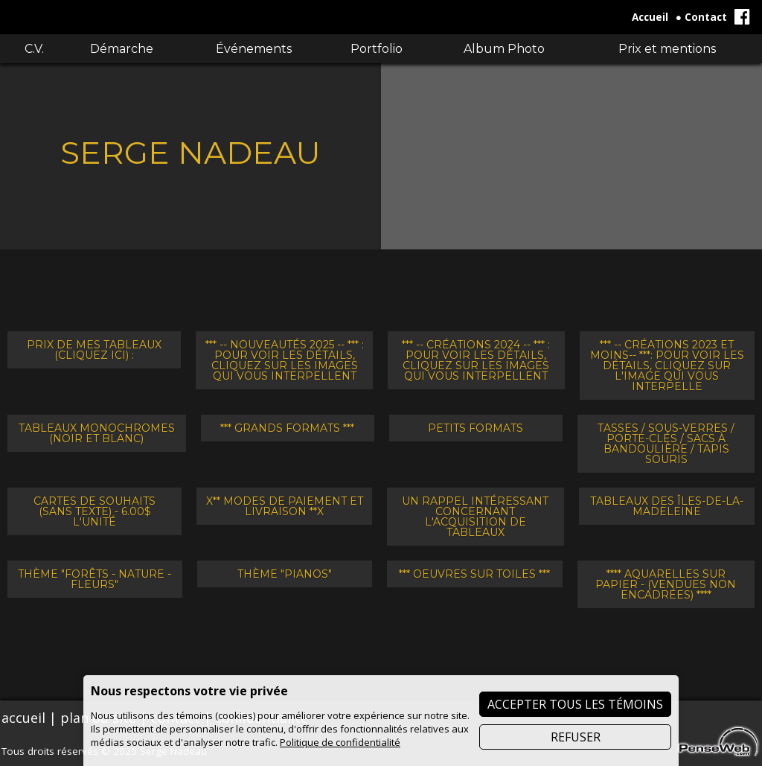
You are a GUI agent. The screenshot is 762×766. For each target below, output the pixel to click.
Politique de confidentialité (340, 742)
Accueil (650, 17)
